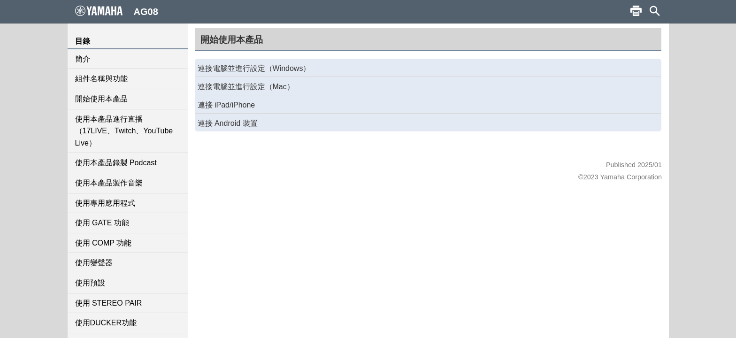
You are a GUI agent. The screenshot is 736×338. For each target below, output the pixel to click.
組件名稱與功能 (101, 79)
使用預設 (90, 283)
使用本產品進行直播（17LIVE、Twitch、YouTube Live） (124, 131)
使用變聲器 (94, 263)
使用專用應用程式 (105, 203)
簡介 (82, 59)
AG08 (116, 11)
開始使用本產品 (101, 99)
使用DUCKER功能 (106, 323)
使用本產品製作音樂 (109, 183)
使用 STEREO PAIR (108, 303)
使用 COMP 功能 (103, 243)
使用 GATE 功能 (102, 223)
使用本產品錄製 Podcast (116, 163)
